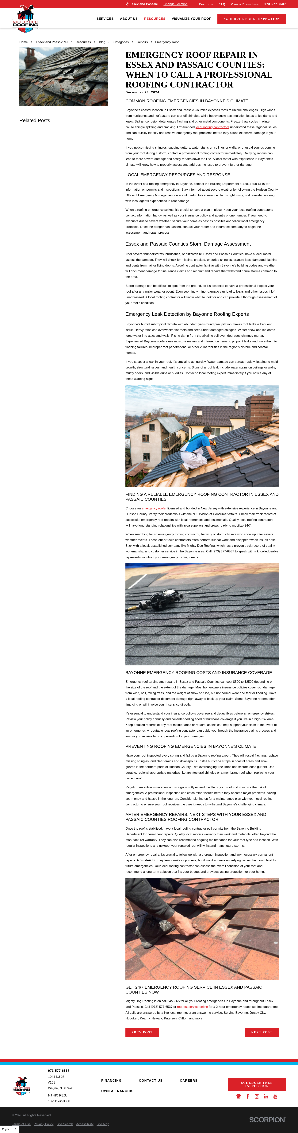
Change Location (175, 4)
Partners (206, 4)
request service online (192, 1007)
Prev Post (142, 1032)
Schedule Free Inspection (252, 19)
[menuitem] (105, 19)
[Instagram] (257, 1096)
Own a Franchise (245, 4)
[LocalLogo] (25, 19)
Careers (188, 1080)
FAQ (222, 4)
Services (105, 19)
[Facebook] (248, 1096)
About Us (129, 19)
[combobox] (9, 1129)
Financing (111, 1080)
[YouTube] (275, 1096)
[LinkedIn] (266, 1096)
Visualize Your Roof (191, 19)
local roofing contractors (212, 127)
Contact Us (151, 1080)
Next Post (262, 1032)
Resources (154, 19)
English (6, 1129)
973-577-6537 (275, 4)
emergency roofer (154, 508)
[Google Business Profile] (238, 1096)
